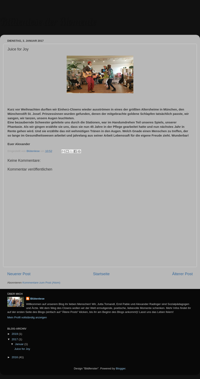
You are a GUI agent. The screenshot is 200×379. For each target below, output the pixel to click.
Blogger (120, 368)
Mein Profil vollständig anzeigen (27, 317)
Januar (19, 344)
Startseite (101, 274)
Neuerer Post (18, 274)
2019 (15, 333)
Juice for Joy (22, 348)
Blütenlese (37, 298)
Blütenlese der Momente (48, 21)
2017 (15, 339)
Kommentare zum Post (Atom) (41, 282)
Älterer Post (182, 274)
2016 (15, 357)
